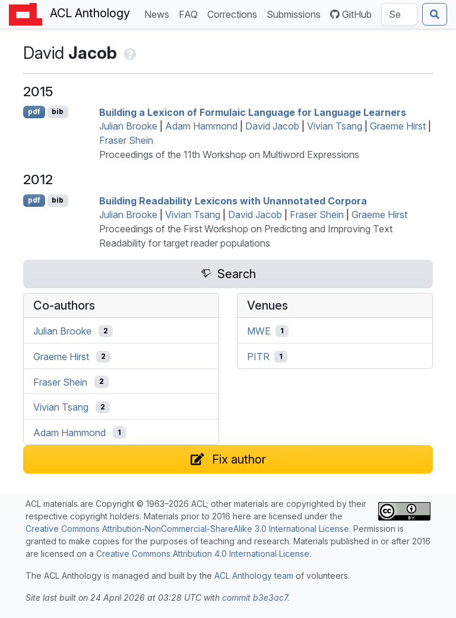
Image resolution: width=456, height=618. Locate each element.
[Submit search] (434, 14)
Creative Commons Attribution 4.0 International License (202, 553)
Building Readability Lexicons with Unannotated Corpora (233, 200)
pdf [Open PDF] (34, 111)
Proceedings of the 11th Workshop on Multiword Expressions (229, 154)
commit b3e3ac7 (254, 597)
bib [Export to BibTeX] (58, 111)
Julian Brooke (128, 126)
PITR (258, 356)
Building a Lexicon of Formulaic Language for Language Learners (252, 112)
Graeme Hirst (398, 126)
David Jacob (272, 126)
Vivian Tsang (334, 126)
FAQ (190, 13)
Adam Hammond (201, 126)
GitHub (351, 14)
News (159, 13)
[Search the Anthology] (399, 14)
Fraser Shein (126, 140)
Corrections (234, 13)
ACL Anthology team (253, 575)
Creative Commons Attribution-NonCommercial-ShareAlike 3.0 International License (187, 529)
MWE (259, 331)
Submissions (296, 13)
